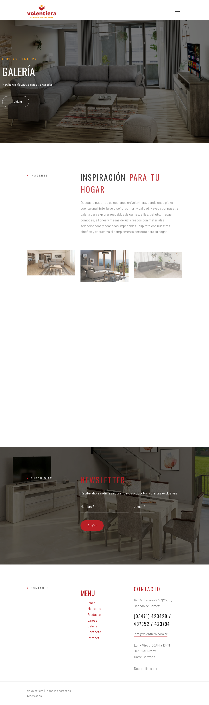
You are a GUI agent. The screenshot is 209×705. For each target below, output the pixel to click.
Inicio (92, 603)
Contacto (94, 632)
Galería (92, 626)
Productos (95, 615)
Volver (15, 102)
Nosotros (94, 609)
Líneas (92, 620)
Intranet (93, 638)
